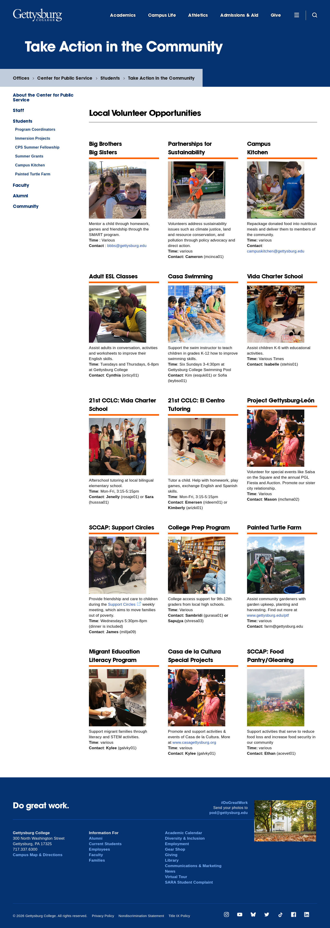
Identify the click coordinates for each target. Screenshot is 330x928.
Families (97, 860)
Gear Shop (175, 849)
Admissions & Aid (239, 15)
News (170, 871)
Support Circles (121, 604)
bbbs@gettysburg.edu (126, 246)
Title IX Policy (179, 916)
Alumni (20, 195)
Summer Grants (29, 156)
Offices (21, 78)
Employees (99, 849)
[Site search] (314, 15)
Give (276, 15)
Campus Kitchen (30, 165)
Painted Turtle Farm (32, 174)
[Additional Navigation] (296, 15)
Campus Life (162, 15)
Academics (123, 15)
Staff (18, 110)
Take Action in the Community (161, 78)
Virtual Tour (176, 877)
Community (25, 206)
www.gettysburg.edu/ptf (268, 615)
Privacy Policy (103, 916)
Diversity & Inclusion (185, 838)
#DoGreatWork (234, 803)
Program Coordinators (35, 129)
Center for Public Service (64, 78)
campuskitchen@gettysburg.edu (275, 251)
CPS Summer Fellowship (37, 147)
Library (172, 860)
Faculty (21, 185)
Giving (171, 855)
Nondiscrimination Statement (141, 916)
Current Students (105, 844)
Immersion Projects (32, 138)
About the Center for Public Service (43, 97)
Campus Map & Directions (38, 855)
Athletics (198, 15)
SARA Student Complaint (189, 882)
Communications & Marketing (193, 866)
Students (110, 78)
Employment (177, 844)
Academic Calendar (183, 833)
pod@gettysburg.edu (228, 813)
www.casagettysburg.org (194, 742)
